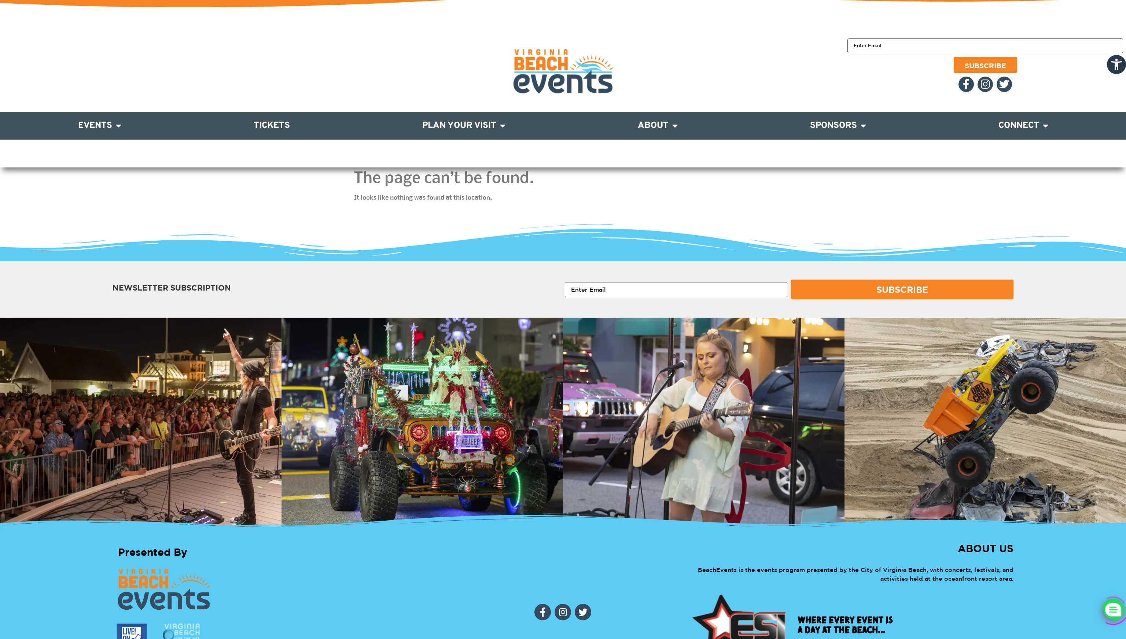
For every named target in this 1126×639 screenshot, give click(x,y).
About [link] (658, 126)
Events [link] (99, 126)
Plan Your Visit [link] (463, 126)
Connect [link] (1023, 126)
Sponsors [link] (838, 126)
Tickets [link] (272, 125)
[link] (1116, 64)
